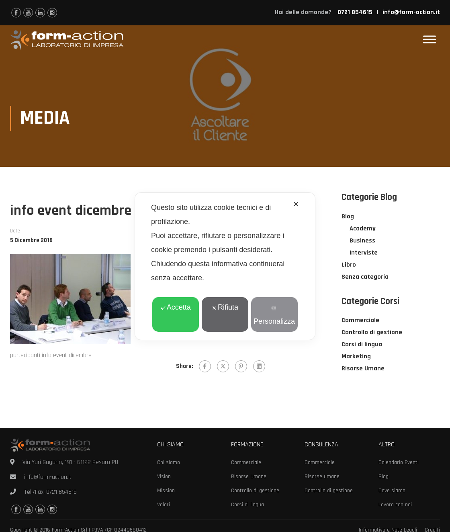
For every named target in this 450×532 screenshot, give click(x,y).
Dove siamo (391, 490)
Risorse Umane (363, 369)
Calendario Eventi (398, 462)
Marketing (356, 357)
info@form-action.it (411, 12)
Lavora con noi (395, 504)
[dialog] (225, 266)
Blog (348, 217)
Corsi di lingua (362, 345)
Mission (166, 490)
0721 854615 (61, 492)
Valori (163, 504)
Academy (363, 229)
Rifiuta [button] (225, 307)
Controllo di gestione (372, 333)
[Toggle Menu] (429, 39)
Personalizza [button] (274, 315)
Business (362, 241)
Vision (164, 476)
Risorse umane (322, 476)
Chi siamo (168, 462)
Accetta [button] (176, 307)
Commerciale (360, 320)
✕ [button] (296, 204)
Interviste (364, 253)
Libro (349, 265)
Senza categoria (365, 277)
